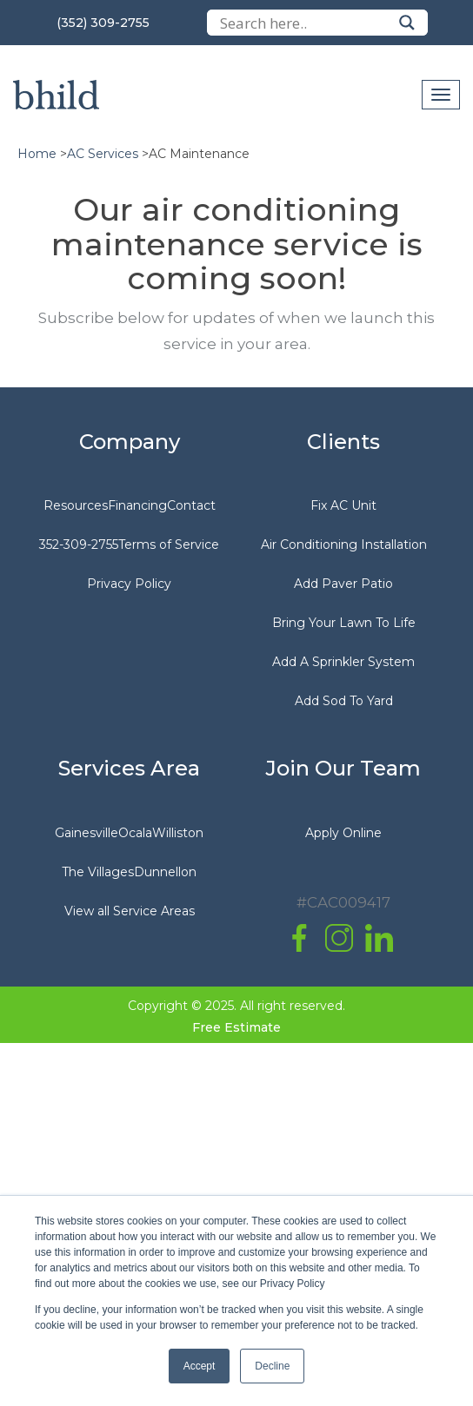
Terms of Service (168, 544)
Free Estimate (236, 1027)
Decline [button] (272, 1366)
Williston (177, 833)
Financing (137, 505)
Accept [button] (199, 1366)
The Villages (98, 872)
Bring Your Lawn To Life (344, 622)
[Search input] (305, 23)
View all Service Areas (129, 911)
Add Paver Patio (343, 583)
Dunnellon (165, 872)
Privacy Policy (129, 583)
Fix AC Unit (343, 505)
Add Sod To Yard (344, 701)
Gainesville (86, 833)
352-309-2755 (78, 544)
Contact (191, 505)
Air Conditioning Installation (344, 544)
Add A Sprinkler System (343, 662)
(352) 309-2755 (103, 22)
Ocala (135, 833)
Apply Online (343, 833)
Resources (75, 505)
